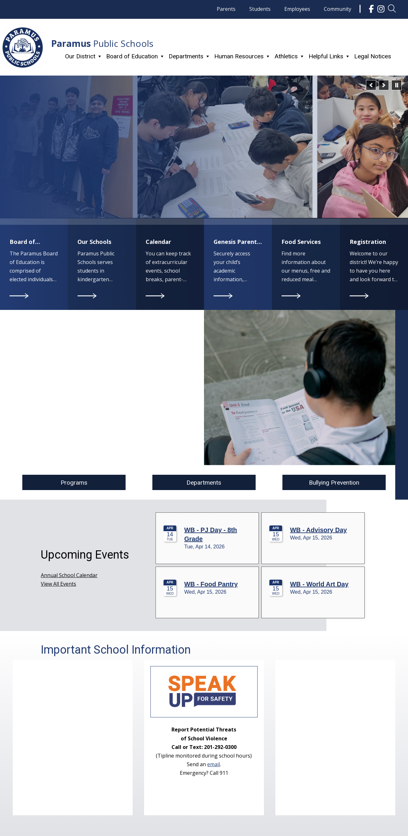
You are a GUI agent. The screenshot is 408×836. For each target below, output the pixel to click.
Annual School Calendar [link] (69, 575)
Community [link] (337, 8)
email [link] (213, 764)
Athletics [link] (289, 56)
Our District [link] (83, 56)
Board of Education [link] (135, 56)
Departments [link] (189, 56)
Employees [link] (297, 8)
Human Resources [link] (242, 56)
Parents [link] (226, 8)
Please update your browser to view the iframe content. (261, 567)
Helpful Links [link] (329, 56)
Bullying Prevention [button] (334, 482)
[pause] (396, 85)
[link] (371, 8)
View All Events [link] (58, 583)
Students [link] (260, 8)
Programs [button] (74, 482)
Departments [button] (203, 482)
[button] (371, 85)
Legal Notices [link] (372, 56)
